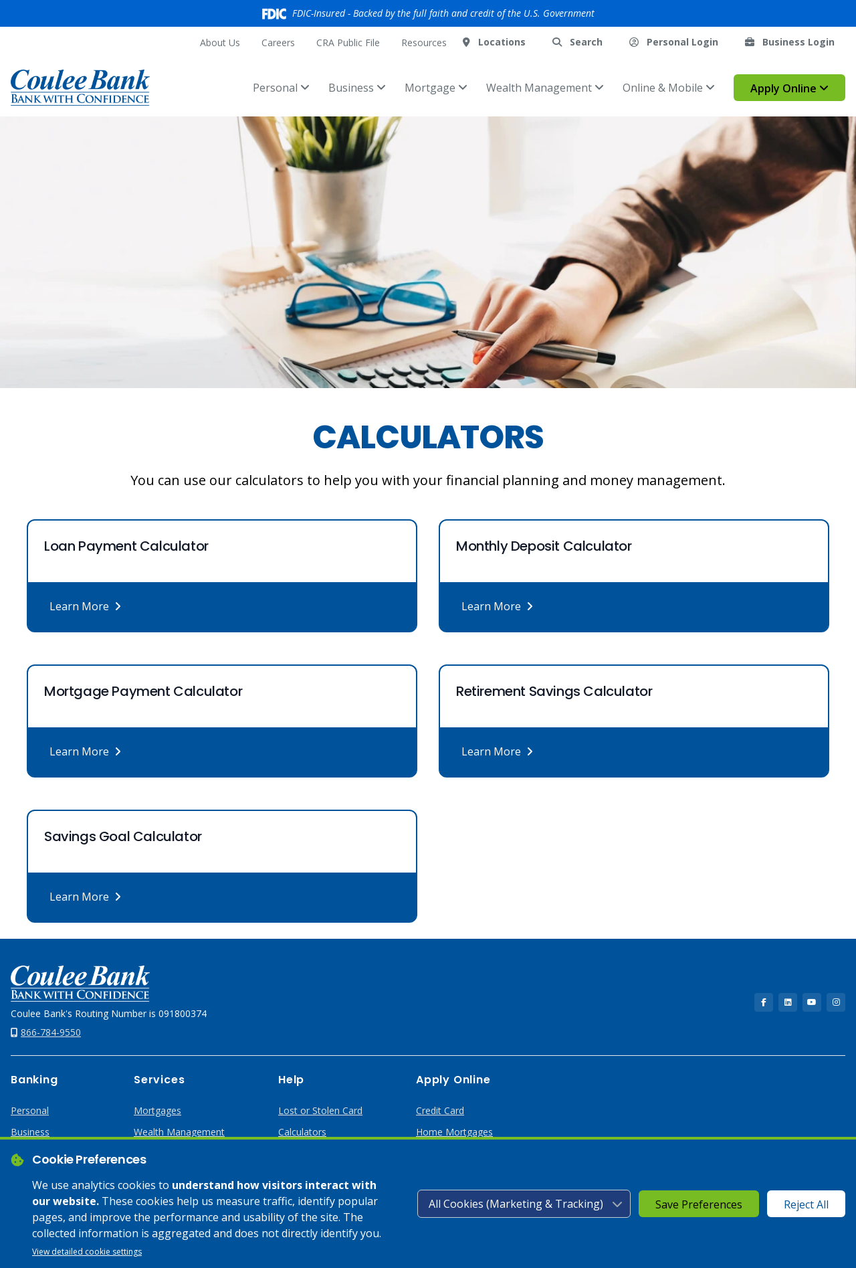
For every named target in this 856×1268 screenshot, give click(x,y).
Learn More (85, 606)
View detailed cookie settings (87, 1251)
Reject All (806, 1204)
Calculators (302, 1131)
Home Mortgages (454, 1131)
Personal (281, 87)
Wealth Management (545, 87)
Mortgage (436, 87)
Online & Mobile (669, 87)
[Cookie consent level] (524, 1204)
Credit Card (440, 1110)
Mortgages (157, 1110)
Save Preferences (698, 1204)
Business (357, 87)
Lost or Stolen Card (320, 1110)
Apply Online (789, 88)
